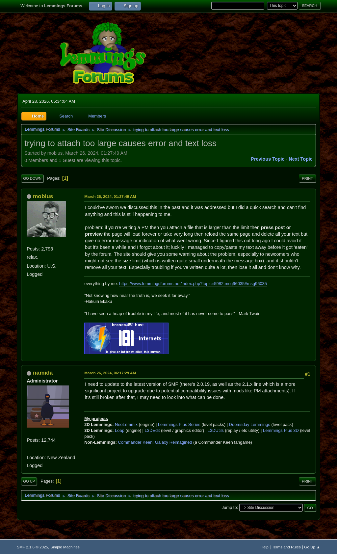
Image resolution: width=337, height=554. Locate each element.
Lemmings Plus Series (179, 424)
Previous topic (267, 159)
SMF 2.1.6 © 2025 (32, 547)
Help (265, 547)
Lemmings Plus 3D (281, 430)
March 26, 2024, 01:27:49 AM (110, 196)
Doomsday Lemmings (249, 424)
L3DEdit (152, 430)
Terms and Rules (286, 547)
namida (43, 372)
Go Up (29, 481)
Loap (119, 430)
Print (307, 178)
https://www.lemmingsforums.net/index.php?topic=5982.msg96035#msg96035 (193, 283)
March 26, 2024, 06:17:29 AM (110, 373)
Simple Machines (65, 547)
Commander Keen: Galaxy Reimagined (155, 442)
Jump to (229, 507)
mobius (43, 196)
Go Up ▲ (312, 547)
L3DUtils (216, 430)
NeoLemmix (126, 424)
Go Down (32, 178)
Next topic (301, 159)
